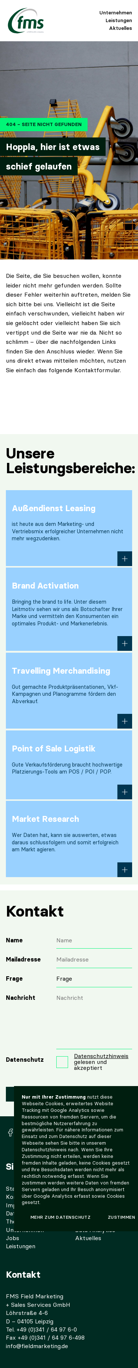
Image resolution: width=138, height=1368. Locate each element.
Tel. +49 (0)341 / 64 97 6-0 (41, 1329)
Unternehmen (115, 12)
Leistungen (119, 20)
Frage (14, 978)
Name (14, 940)
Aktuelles (120, 28)
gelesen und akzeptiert (101, 1062)
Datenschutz (25, 1059)
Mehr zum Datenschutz (61, 1217)
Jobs (12, 1238)
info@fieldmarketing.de (37, 1346)
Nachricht (20, 997)
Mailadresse (23, 959)
